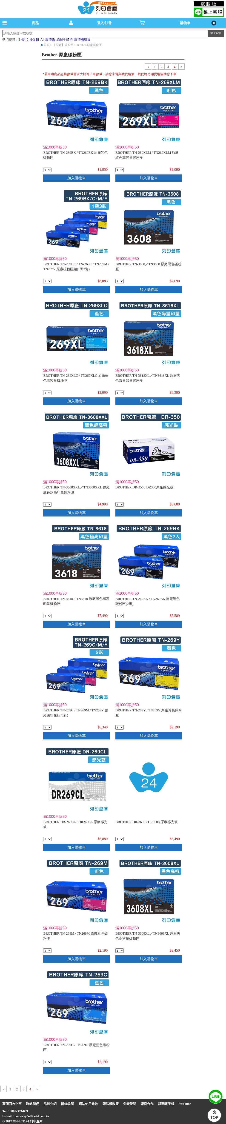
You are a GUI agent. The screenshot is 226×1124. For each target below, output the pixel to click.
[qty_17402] (119, 393)
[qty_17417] (47, 727)
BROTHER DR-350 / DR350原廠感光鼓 (144, 487)
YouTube (185, 1104)
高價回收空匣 (12, 1104)
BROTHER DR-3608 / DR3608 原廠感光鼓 (146, 822)
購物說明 (67, 1104)
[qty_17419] (47, 950)
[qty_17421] (119, 616)
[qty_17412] (119, 170)
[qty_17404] (47, 504)
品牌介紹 (50, 1104)
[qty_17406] (119, 281)
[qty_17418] (119, 727)
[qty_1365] (119, 504)
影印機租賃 (82, 39)
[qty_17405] (119, 950)
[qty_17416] (47, 281)
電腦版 (208, 3)
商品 (35, 23)
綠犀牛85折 (65, 39)
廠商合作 (147, 1104)
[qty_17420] (47, 1062)
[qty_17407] (119, 839)
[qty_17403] (47, 616)
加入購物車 (76, 178)
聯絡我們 (32, 1104)
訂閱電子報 (166, 1104)
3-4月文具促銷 (28, 39)
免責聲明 (129, 1104)
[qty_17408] (47, 839)
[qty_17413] (47, 393)
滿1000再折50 (54, 147)
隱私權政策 (111, 1104)
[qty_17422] (47, 170)
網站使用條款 (88, 1104)
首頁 (47, 45)
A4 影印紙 (47, 39)
